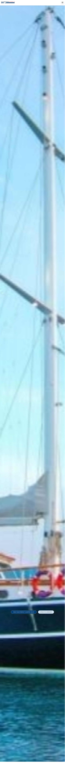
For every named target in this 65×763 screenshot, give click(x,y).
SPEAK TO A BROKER (46, 612)
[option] (32, 381)
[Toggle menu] (62, 2)
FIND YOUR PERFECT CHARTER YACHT (23, 612)
